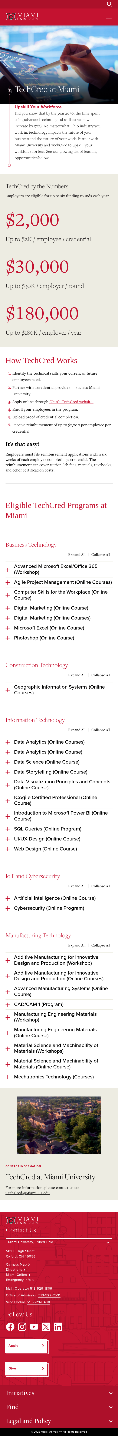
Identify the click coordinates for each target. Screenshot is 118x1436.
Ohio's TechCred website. (71, 401)
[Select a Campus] (59, 1242)
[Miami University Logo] (22, 17)
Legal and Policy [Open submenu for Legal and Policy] (28, 1420)
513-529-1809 (41, 1288)
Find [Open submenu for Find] (12, 1406)
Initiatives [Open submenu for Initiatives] (20, 1392)
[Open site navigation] (109, 17)
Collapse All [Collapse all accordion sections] (100, 554)
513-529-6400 (38, 1302)
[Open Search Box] (109, 4)
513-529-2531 (49, 1295)
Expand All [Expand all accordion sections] (76, 554)
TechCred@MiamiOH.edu (28, 1192)
